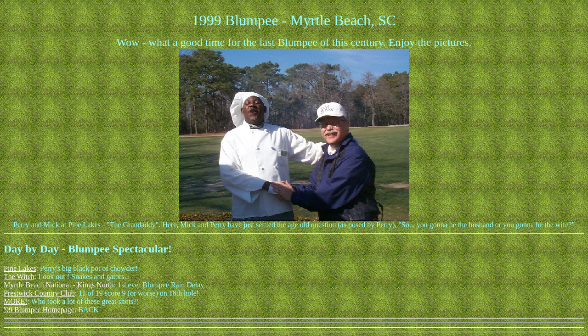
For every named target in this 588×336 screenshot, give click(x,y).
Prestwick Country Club (39, 293)
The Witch (19, 276)
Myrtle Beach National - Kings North (59, 285)
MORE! (16, 301)
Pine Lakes (20, 268)
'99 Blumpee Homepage (39, 310)
